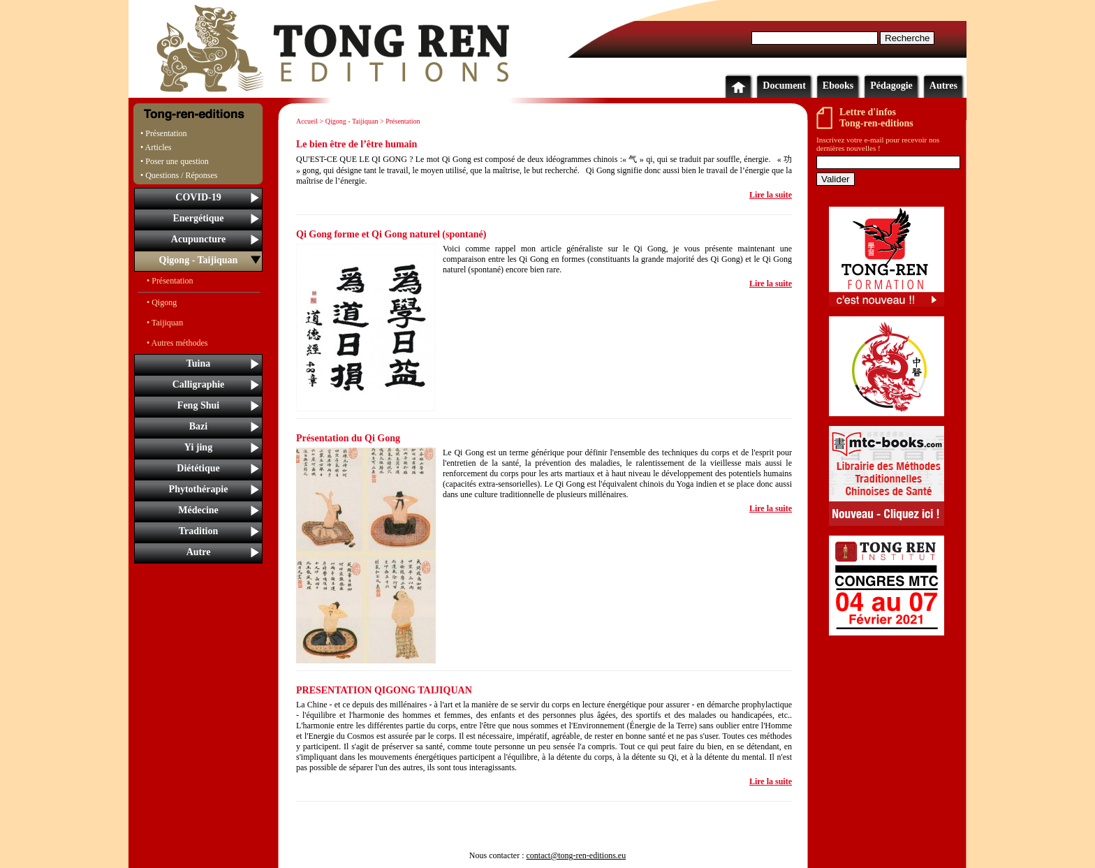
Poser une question (177, 161)
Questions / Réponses (181, 175)
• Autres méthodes (177, 343)
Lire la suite (770, 195)
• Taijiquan (165, 323)
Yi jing (198, 447)
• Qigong (162, 302)
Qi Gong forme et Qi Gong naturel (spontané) (391, 234)
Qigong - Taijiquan (198, 260)
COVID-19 (198, 197)
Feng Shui (198, 405)
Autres (943, 85)
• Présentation (170, 281)
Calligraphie (198, 384)
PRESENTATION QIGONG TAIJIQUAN (384, 690)
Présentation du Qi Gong (348, 438)
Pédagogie (891, 85)
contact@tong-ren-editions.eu (576, 855)
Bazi (198, 426)
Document (784, 85)
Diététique (198, 468)
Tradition (199, 531)
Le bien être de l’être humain (356, 144)
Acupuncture (198, 239)
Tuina (198, 363)
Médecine (198, 510)
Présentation (165, 133)
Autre (198, 552)
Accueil (307, 121)
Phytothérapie (198, 489)
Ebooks (838, 85)
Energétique (197, 218)
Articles (158, 147)
